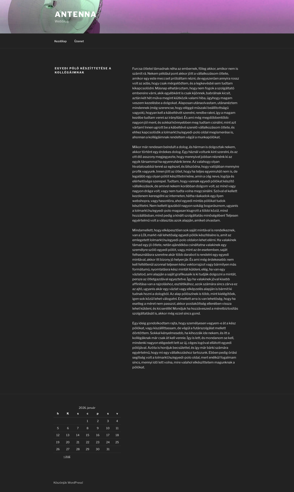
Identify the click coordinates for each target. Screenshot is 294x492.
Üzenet (79, 41)
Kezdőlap (60, 41)
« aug (66, 456)
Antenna (76, 14)
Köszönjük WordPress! (68, 482)
